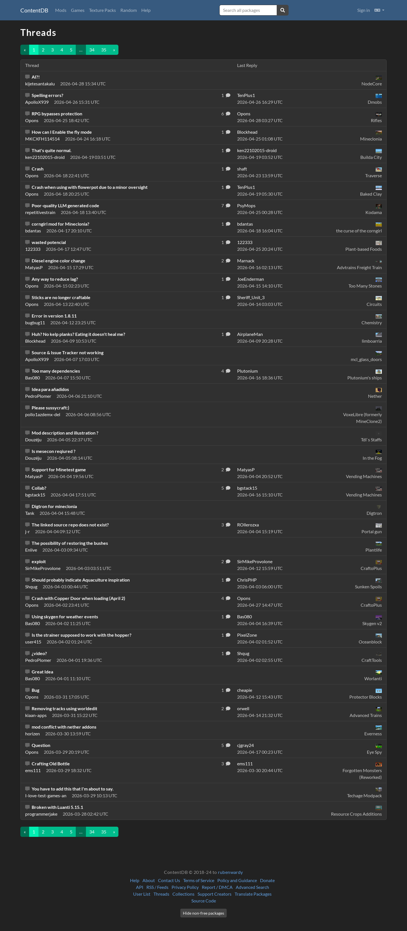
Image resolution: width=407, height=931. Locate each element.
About (148, 880)
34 (91, 49)
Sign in (363, 10)
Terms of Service (198, 880)
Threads (161, 894)
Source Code (203, 900)
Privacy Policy (185, 887)
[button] (379, 10)
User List (141, 894)
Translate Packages (253, 894)
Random (128, 10)
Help (146, 10)
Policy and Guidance (237, 880)
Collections (183, 894)
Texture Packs (102, 10)
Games (78, 10)
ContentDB (34, 10)
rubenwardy (230, 872)
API (139, 887)
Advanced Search (252, 887)
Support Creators (214, 894)
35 (103, 49)
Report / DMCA (217, 887)
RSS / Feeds (157, 887)
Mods (60, 10)
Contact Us (169, 880)
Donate (267, 880)
